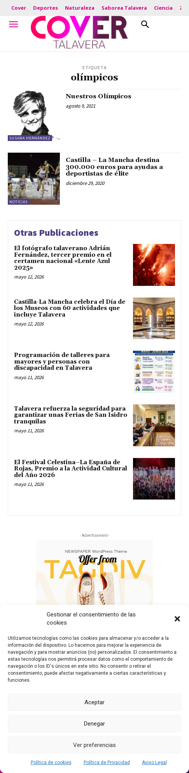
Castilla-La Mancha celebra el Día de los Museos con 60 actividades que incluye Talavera (69, 308)
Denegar (94, 723)
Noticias (18, 201)
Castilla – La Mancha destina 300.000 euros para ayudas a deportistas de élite (114, 167)
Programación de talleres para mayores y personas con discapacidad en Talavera (62, 362)
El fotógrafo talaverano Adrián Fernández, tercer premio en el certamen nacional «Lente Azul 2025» (63, 258)
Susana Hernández (30, 138)
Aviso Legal (154, 762)
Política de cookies (51, 762)
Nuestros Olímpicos (98, 96)
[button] (177, 619)
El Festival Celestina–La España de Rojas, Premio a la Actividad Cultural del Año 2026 (70, 469)
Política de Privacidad (107, 762)
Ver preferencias (94, 745)
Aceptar (94, 702)
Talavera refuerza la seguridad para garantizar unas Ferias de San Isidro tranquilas (70, 415)
